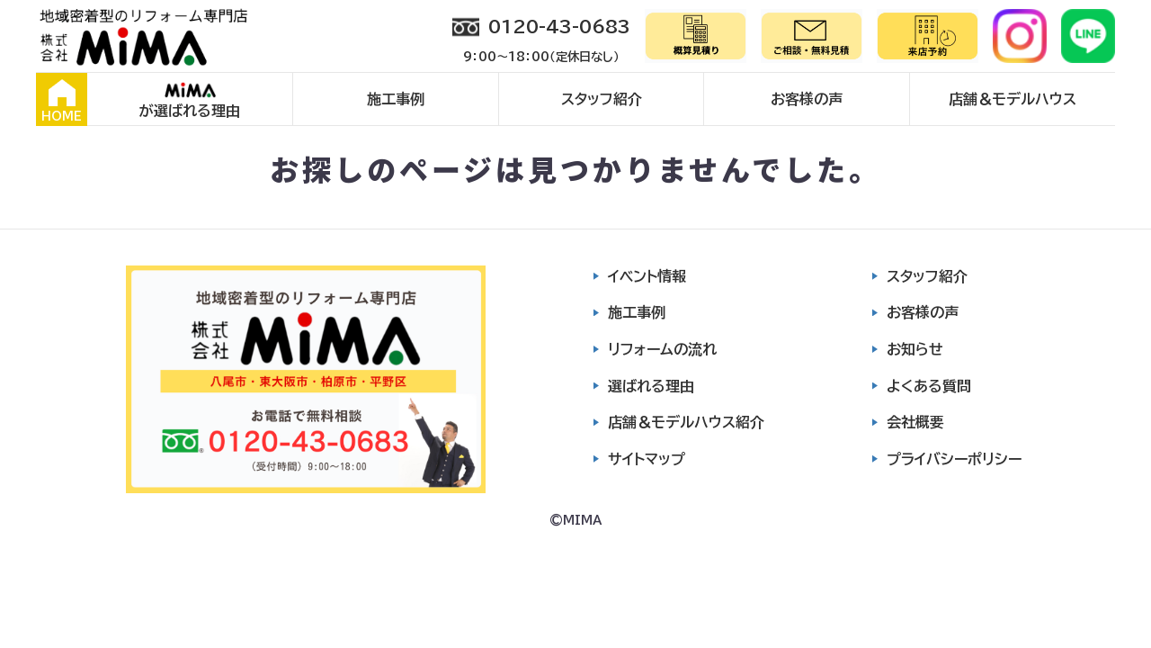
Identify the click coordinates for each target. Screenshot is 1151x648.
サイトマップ (646, 459)
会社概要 (915, 422)
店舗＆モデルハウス (1012, 99)
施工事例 (395, 99)
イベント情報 (647, 276)
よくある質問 (929, 386)
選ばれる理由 (651, 386)
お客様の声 (807, 99)
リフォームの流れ (662, 349)
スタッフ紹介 (601, 99)
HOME (61, 100)
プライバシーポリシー (954, 459)
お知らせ (915, 349)
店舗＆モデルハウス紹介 (686, 422)
